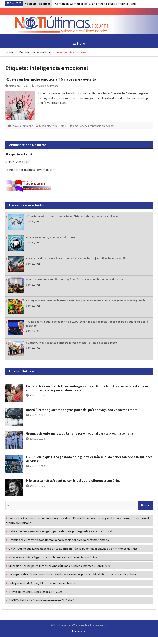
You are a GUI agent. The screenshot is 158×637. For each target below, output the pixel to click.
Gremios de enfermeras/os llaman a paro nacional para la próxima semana (79, 433)
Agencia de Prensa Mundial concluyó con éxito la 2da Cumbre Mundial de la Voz (74, 279)
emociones (79, 126)
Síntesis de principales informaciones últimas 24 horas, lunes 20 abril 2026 (72, 216)
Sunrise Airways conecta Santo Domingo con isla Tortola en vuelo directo (71, 342)
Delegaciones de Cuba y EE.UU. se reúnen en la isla (41, 583)
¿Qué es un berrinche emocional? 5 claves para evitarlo (50, 79)
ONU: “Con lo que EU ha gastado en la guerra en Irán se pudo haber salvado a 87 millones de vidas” (89, 459)
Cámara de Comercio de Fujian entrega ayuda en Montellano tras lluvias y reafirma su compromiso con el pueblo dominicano (87, 388)
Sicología (44, 126)
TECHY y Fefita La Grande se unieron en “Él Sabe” (41, 600)
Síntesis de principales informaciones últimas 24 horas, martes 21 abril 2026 (59, 566)
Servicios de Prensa (47, 86)
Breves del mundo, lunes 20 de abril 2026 (50, 237)
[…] (68, 103)
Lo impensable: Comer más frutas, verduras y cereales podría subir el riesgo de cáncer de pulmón (86, 300)
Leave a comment (22, 126)
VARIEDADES (59, 126)
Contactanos (79, 631)
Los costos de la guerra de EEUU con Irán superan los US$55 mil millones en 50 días (77, 258)
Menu (79, 43)
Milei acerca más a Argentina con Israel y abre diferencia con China (73, 480)
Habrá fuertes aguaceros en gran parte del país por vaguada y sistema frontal (82, 410)
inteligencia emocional (101, 126)
